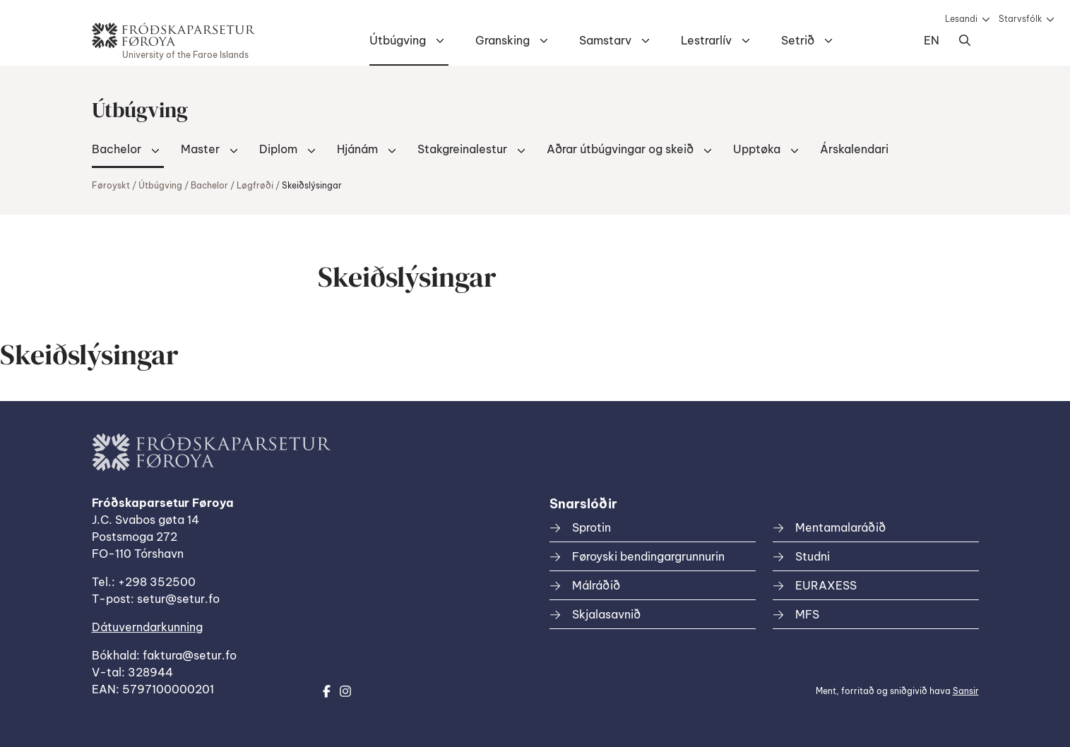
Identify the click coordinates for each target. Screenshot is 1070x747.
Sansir (966, 691)
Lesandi (961, 18)
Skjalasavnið (606, 614)
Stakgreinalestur (462, 149)
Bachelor (116, 149)
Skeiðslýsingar (312, 185)
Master (200, 149)
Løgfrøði (255, 185)
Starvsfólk (1020, 18)
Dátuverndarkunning (147, 627)
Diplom (278, 149)
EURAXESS (826, 585)
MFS (807, 614)
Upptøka (756, 149)
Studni (812, 556)
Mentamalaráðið (840, 527)
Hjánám (357, 149)
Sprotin (591, 527)
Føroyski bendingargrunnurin (648, 556)
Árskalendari (854, 149)
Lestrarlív (706, 40)
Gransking (502, 40)
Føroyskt (111, 185)
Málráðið (596, 585)
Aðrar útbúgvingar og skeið (620, 149)
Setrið (797, 40)
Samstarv (605, 40)
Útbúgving (397, 40)
